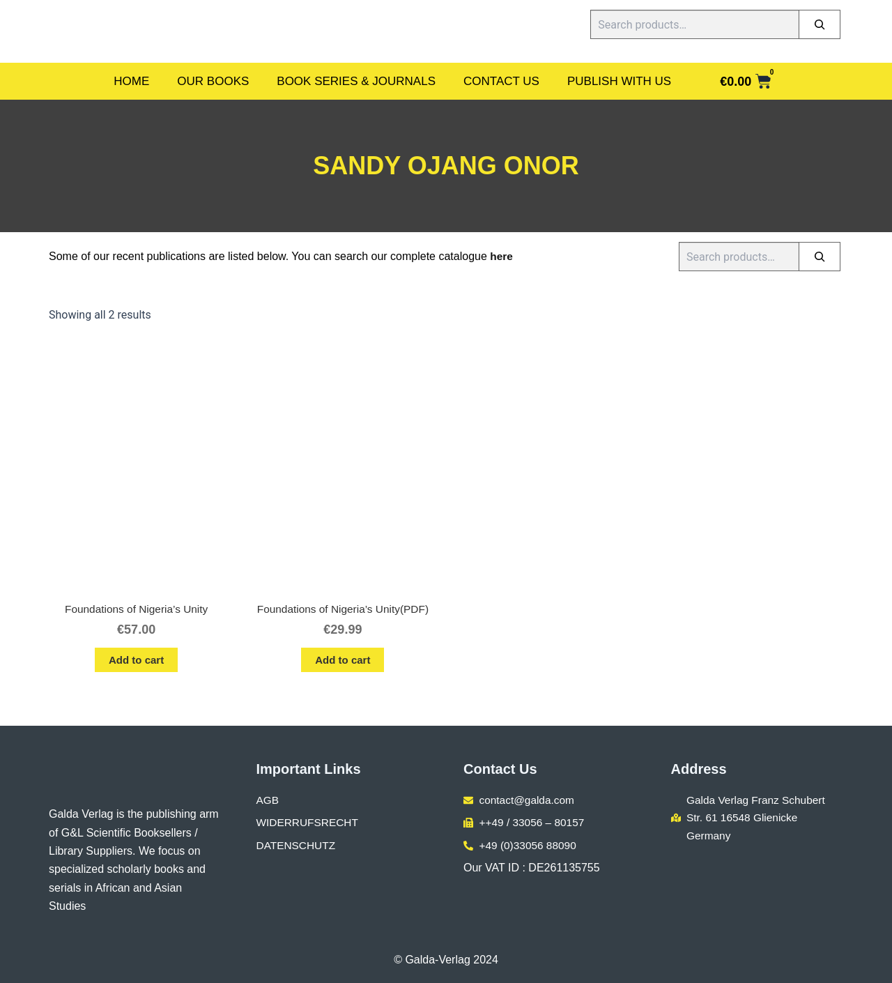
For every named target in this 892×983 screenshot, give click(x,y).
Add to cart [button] (136, 661)
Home (131, 81)
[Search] (819, 24)
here (502, 256)
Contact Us (501, 81)
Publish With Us (619, 81)
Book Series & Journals (356, 81)
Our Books (213, 81)
